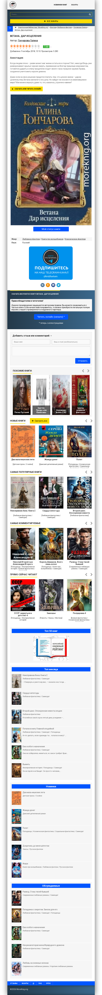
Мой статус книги (51, 229)
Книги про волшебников (52, 239)
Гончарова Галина (80, 27)
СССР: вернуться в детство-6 (23, 614)
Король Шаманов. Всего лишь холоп (51, 563)
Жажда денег (51, 459)
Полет (79, 459)
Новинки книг (60, 5)
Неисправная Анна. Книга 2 (22, 511)
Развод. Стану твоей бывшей (79, 563)
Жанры (74, 5)
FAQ (40, 983)
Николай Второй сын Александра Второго (23, 563)
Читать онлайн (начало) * (51, 317)
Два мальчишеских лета (22, 459)
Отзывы (13, 983)
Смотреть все (39, 421)
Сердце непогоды (51, 511)
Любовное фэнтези (31, 239)
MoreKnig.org (27, 5)
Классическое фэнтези (75, 239)
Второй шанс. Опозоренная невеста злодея (79, 512)
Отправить (82, 361)
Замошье (51, 613)
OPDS (48, 983)
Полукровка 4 (79, 613)
